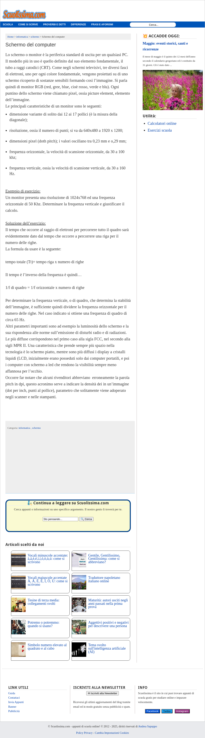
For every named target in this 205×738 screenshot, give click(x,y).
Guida (11, 693)
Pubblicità (14, 711)
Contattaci (14, 697)
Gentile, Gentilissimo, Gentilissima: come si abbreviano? (104, 558)
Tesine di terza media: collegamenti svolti (43, 602)
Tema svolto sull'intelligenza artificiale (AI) (107, 648)
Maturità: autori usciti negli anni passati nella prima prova (108, 603)
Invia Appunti (16, 702)
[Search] (86, 519)
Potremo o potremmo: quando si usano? (43, 624)
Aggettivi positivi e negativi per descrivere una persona (108, 624)
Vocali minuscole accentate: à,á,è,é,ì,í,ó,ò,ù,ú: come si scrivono (48, 558)
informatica (25, 428)
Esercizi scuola (160, 130)
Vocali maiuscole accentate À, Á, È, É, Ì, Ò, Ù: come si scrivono (48, 581)
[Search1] (154, 25)
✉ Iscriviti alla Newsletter (102, 693)
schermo (36, 428)
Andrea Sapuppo (147, 726)
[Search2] (60, 519)
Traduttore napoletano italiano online (104, 579)
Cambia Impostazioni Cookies (112, 732)
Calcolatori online (162, 123)
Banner (12, 706)
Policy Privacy (84, 732)
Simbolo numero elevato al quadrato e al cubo (47, 646)
